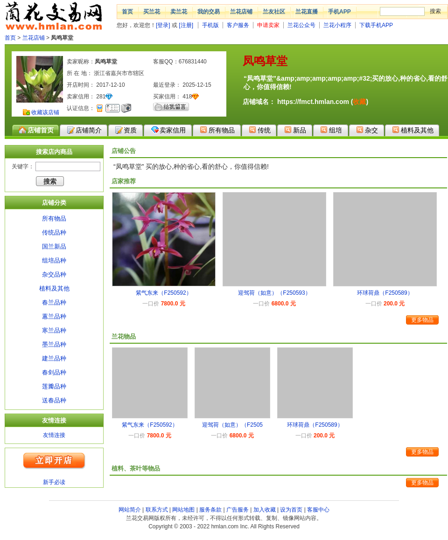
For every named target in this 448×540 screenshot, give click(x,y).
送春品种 (54, 400)
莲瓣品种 (54, 386)
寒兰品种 (54, 330)
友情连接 (54, 435)
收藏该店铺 (45, 112)
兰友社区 (274, 11)
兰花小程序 (337, 25)
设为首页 (291, 509)
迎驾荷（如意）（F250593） (274, 293)
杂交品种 (54, 274)
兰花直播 (306, 11)
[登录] (163, 25)
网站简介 (130, 509)
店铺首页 (36, 130)
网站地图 (183, 509)
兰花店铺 (241, 11)
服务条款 (210, 509)
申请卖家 (268, 25)
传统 (260, 130)
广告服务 (237, 509)
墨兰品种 (54, 344)
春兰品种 (54, 302)
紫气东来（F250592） (163, 293)
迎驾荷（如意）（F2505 (232, 425)
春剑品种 (54, 372)
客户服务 (238, 25)
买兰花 (151, 11)
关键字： (23, 166)
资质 (126, 130)
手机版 (210, 25)
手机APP (339, 11)
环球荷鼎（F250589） (385, 293)
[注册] (186, 25)
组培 (331, 130)
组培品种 (54, 260)
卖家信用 (168, 130)
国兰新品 (54, 246)
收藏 (359, 101)
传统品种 (54, 232)
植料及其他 (413, 130)
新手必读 (54, 482)
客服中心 (318, 509)
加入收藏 (264, 509)
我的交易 (208, 11)
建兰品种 (54, 358)
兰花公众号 (301, 25)
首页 (127, 11)
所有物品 (217, 130)
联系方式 (157, 509)
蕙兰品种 (54, 316)
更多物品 (422, 320)
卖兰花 (178, 11)
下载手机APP (376, 25)
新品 (295, 130)
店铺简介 (84, 130)
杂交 (367, 130)
